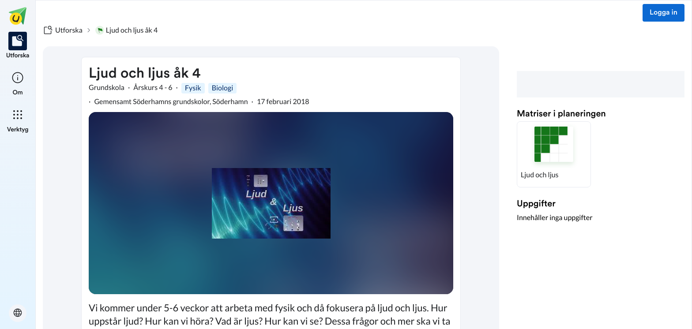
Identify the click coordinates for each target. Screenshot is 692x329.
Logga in (663, 12)
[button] (554, 154)
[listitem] (18, 46)
